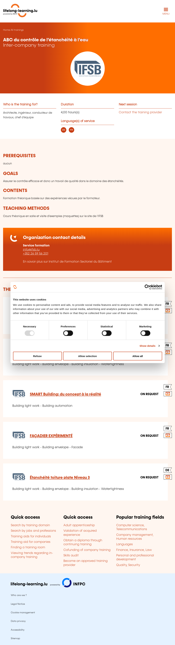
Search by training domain (30, 525)
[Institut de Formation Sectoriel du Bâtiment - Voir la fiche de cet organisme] (87, 68)
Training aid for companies (30, 542)
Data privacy (18, 621)
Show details (147, 345)
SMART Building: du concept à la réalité (65, 394)
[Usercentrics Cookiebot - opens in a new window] (147, 287)
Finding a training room (28, 547)
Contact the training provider (140, 112)
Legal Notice (18, 604)
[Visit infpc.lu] (48, 586)
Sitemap (15, 638)
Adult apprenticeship (79, 525)
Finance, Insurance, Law (134, 550)
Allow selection (87, 356)
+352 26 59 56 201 (35, 253)
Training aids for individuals (31, 536)
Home (6, 30)
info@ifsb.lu (31, 249)
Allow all (137, 356)
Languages (124, 544)
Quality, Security (128, 565)
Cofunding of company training (87, 550)
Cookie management (23, 612)
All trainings (17, 30)
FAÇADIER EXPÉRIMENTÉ (51, 436)
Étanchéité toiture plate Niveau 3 (60, 478)
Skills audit (71, 555)
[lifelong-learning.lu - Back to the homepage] (20, 11)
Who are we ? (19, 595)
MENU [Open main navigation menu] (166, 14)
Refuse (37, 356)
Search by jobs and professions (33, 530)
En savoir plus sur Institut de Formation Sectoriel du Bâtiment (67, 261)
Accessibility (18, 630)
